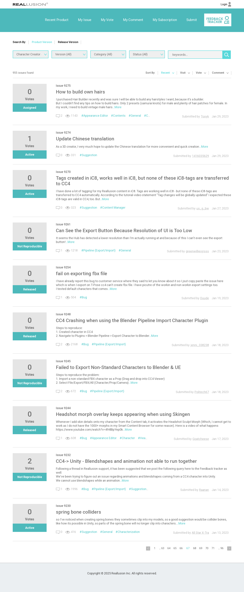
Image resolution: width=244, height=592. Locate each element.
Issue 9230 (63, 506)
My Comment (133, 20)
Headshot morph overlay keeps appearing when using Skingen (123, 414)
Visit (185, 72)
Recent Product (56, 20)
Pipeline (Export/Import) (99, 250)
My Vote (107, 20)
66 (181, 548)
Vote (201, 72)
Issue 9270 (63, 172)
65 (175, 548)
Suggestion (89, 155)
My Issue (84, 20)
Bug (84, 297)
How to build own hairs (80, 92)
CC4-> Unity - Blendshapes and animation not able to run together (126, 461)
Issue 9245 (63, 361)
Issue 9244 (63, 408)
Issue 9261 (63, 224)
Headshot (146, 438)
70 (206, 548)
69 (200, 548)
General (136, 115)
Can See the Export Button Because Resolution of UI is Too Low (124, 230)
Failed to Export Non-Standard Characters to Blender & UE (118, 367)
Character (128, 438)
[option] (57, 20)
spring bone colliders (78, 512)
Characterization (129, 532)
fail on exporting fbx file (81, 273)
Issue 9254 (63, 267)
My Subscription (165, 20)
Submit (191, 20)
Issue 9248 (63, 314)
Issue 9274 (63, 132)
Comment (220, 72)
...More (117, 107)
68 (194, 548)
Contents (119, 115)
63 (162, 548)
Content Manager (113, 207)
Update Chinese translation (85, 139)
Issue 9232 (63, 455)
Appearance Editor (95, 115)
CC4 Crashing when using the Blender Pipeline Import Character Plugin (132, 320)
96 (221, 548)
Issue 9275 (63, 85)
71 (213, 548)
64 (168, 548)
